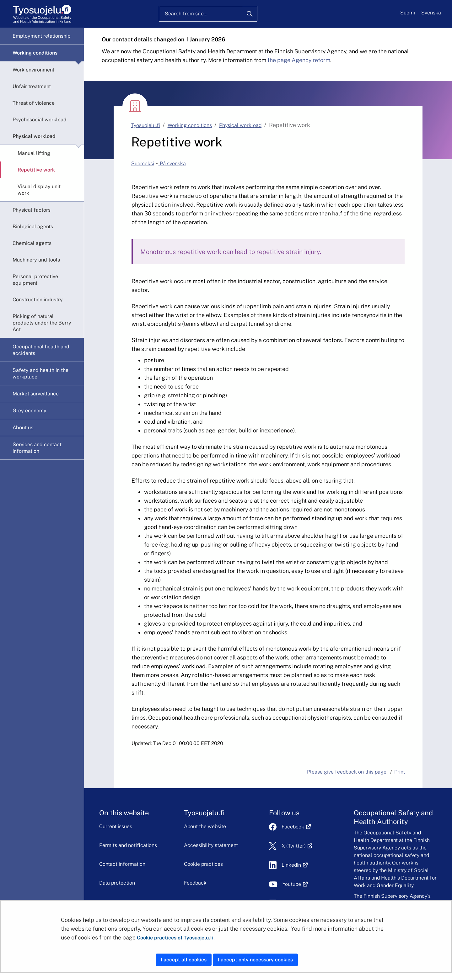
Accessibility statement (211, 845)
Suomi (407, 13)
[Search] (249, 13)
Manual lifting (34, 153)
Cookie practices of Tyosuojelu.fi (175, 938)
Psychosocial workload (40, 120)
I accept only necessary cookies (255, 960)
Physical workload (34, 136)
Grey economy (29, 411)
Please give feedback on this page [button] (346, 772)
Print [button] (399, 772)
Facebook (296, 827)
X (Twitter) (297, 846)
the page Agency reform (298, 60)
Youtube (295, 884)
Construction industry (38, 300)
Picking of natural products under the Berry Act (42, 322)
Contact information (122, 864)
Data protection (117, 883)
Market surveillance (36, 394)
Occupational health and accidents (41, 350)
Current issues (115, 826)
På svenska (172, 164)
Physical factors (32, 210)
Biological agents (33, 227)
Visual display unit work (39, 189)
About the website (205, 826)
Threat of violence (34, 103)
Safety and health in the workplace (40, 373)
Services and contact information (37, 448)
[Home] (42, 14)
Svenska (431, 13)
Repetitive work (36, 170)
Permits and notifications (128, 845)
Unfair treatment (32, 86)
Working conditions (35, 53)
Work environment (33, 70)
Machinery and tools (36, 260)
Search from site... (186, 14)
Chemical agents (32, 243)
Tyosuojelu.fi (145, 125)
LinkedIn (295, 865)
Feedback (195, 883)
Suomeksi (142, 164)
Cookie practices (203, 864)
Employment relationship (42, 36)
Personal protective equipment (35, 279)
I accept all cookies (184, 960)
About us (23, 428)
